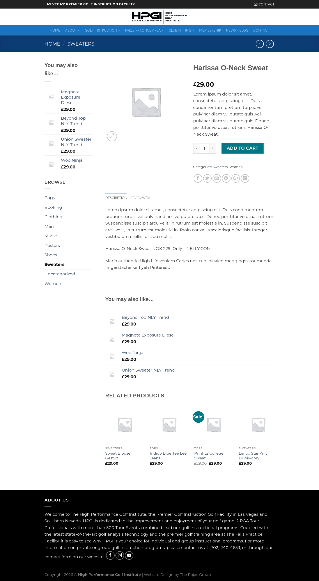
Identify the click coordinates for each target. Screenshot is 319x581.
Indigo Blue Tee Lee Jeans (168, 455)
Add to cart (242, 148)
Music (50, 235)
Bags (49, 197)
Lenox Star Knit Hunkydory (253, 455)
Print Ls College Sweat (208, 455)
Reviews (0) (140, 198)
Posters (52, 245)
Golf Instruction (102, 30)
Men (49, 226)
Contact (261, 30)
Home (55, 30)
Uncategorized (59, 273)
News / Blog (237, 30)
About (72, 30)
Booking (53, 207)
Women (236, 167)
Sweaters (80, 44)
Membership (210, 30)
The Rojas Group (195, 574)
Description (116, 198)
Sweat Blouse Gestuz (117, 455)
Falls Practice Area (144, 30)
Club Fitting (181, 30)
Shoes (50, 254)
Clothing (53, 216)
